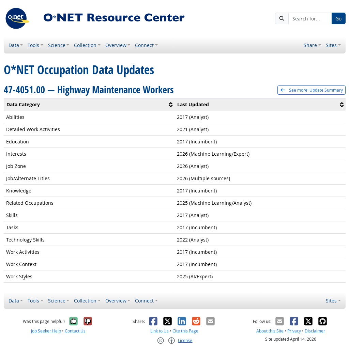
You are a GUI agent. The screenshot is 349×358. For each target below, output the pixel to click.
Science (56, 45)
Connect (144, 45)
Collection (85, 45)
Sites (331, 45)
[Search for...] (310, 18)
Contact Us (75, 331)
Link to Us (159, 331)
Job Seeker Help (46, 331)
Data (14, 45)
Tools (33, 45)
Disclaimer (315, 331)
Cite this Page (185, 331)
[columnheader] (89, 104)
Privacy (294, 331)
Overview (115, 45)
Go (338, 18)
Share (310, 45)
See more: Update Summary (311, 90)
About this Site (270, 331)
